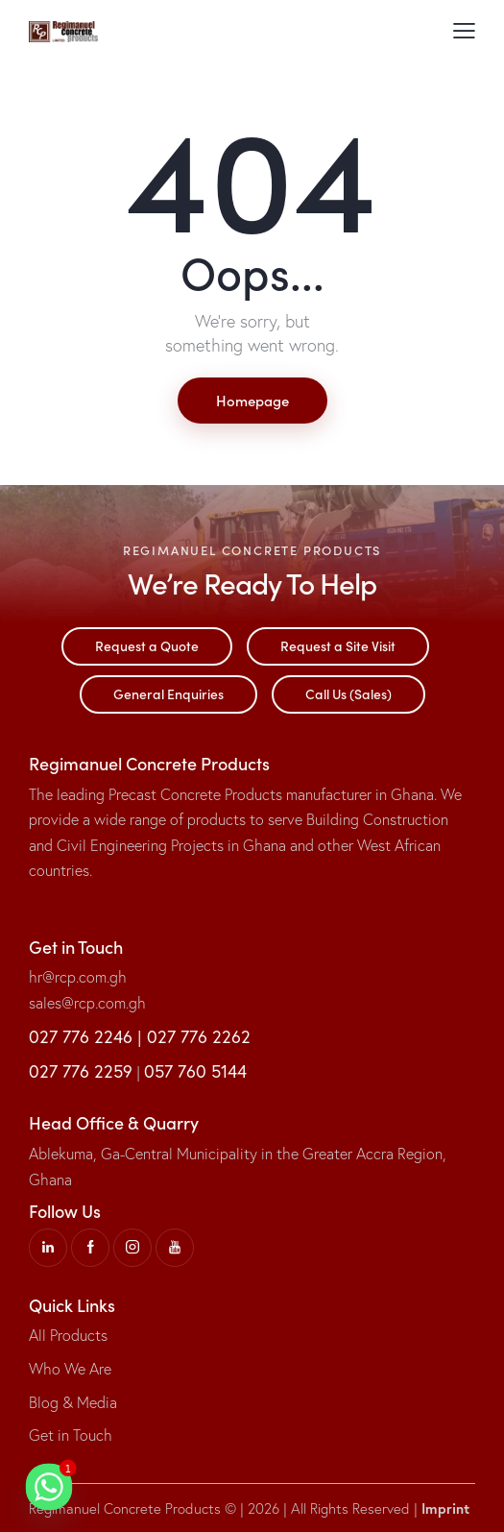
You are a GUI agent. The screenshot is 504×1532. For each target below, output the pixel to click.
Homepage (252, 400)
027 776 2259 (80, 1071)
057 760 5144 (195, 1071)
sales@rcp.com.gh (87, 1002)
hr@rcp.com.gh (78, 976)
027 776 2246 (80, 1037)
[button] (464, 30)
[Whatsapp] (49, 1487)
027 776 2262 (199, 1037)
